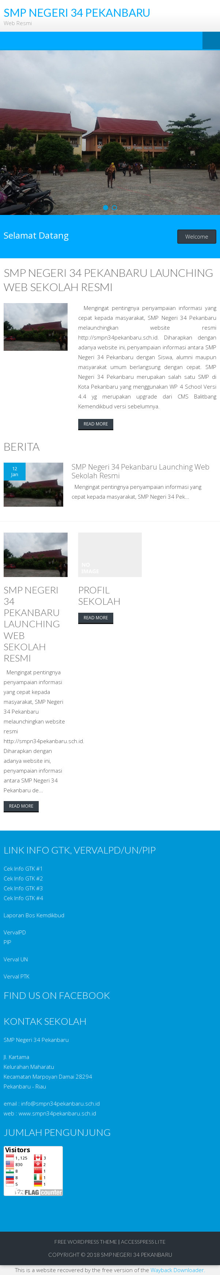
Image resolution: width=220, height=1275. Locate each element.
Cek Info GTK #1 (23, 868)
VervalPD (15, 932)
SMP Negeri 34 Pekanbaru (136, 1254)
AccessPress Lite (143, 1242)
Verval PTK (16, 976)
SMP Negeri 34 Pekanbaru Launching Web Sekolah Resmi (140, 471)
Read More (96, 424)
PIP (7, 942)
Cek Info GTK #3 (23, 888)
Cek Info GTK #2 (23, 878)
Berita (21, 446)
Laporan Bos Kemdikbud (34, 915)
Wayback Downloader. (178, 1270)
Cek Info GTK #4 (23, 898)
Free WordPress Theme (85, 1242)
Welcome (196, 236)
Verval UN (16, 959)
